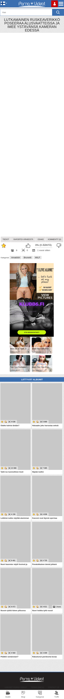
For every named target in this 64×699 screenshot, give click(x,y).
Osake (41, 239)
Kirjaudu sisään (54, 3)
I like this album (29, 245)
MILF (37, 257)
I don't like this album (58, 245)
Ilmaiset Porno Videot (16, 687)
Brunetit (27, 257)
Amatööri (15, 257)
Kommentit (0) (54, 239)
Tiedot (5, 239)
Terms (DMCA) (37, 687)
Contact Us (53, 687)
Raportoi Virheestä (23, 239)
